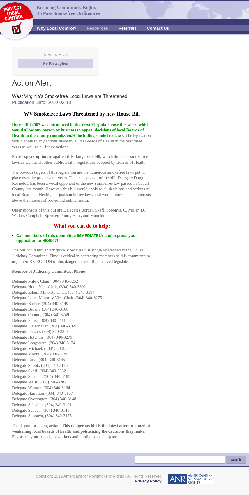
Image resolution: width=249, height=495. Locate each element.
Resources (97, 28)
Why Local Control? (57, 28)
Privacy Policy (148, 481)
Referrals (127, 28)
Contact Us (158, 28)
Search (236, 459)
